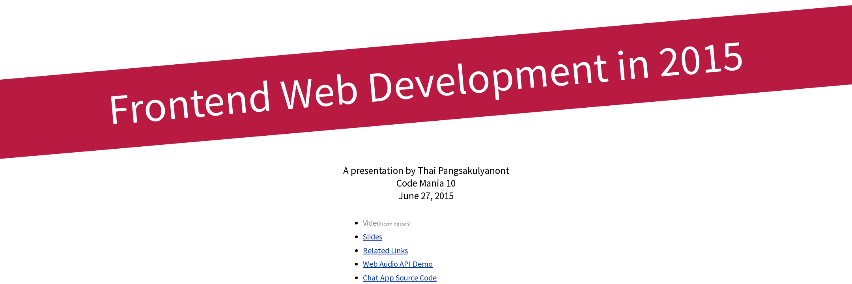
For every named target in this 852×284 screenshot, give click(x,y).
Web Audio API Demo (398, 264)
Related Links (385, 250)
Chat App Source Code (400, 277)
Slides (372, 236)
